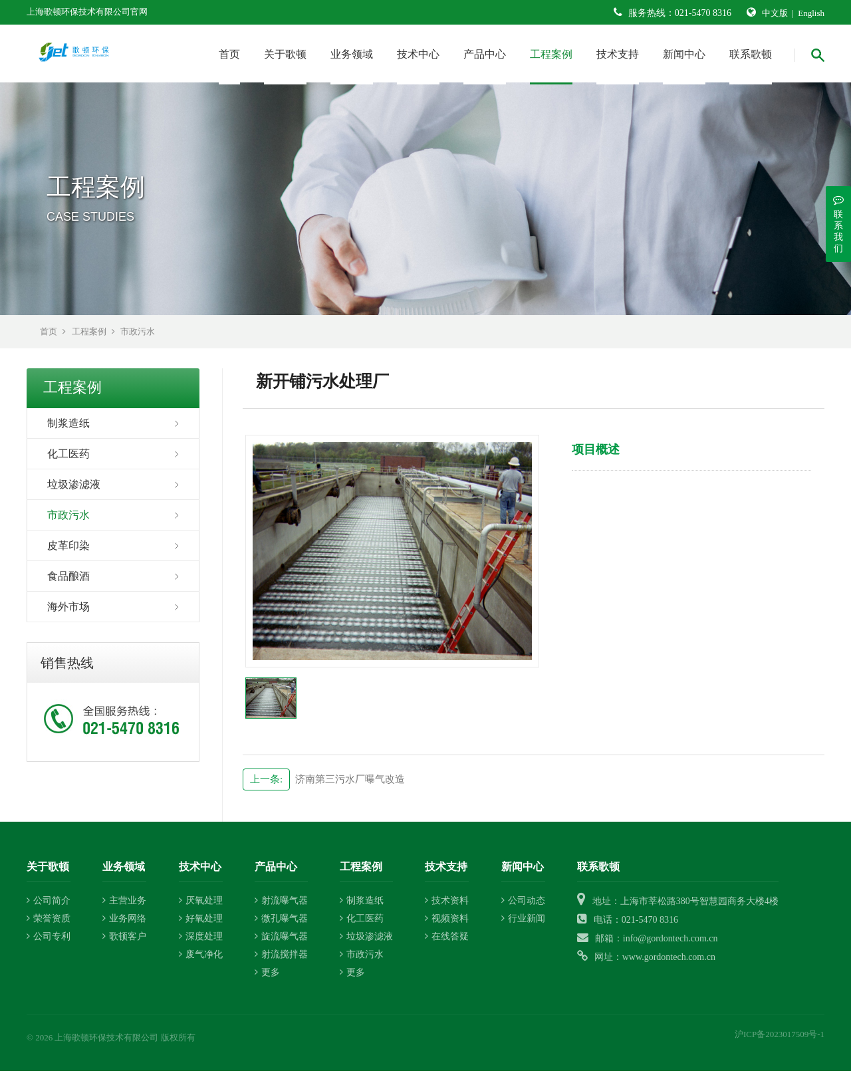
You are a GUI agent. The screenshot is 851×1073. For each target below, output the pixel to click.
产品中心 (484, 54)
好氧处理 (201, 921)
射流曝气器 (281, 903)
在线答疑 (447, 939)
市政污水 (137, 333)
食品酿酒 (68, 578)
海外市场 (68, 608)
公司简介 (48, 903)
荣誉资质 (48, 921)
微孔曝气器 (281, 921)
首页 (229, 54)
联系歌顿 (750, 54)
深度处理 (201, 939)
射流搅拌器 (281, 957)
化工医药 (68, 455)
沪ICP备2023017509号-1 (779, 1037)
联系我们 (838, 223)
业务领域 (351, 54)
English (811, 13)
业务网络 (124, 921)
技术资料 (447, 903)
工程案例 (551, 54)
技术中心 (418, 54)
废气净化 (201, 957)
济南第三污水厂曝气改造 (324, 781)
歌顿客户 (124, 939)
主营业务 (124, 903)
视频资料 (447, 921)
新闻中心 (684, 54)
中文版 (775, 13)
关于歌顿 (285, 54)
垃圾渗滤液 (73, 486)
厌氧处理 (201, 903)
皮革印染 (68, 547)
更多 (267, 975)
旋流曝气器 (281, 939)
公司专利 (48, 939)
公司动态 (523, 903)
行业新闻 (523, 921)
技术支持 (617, 54)
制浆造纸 (68, 425)
